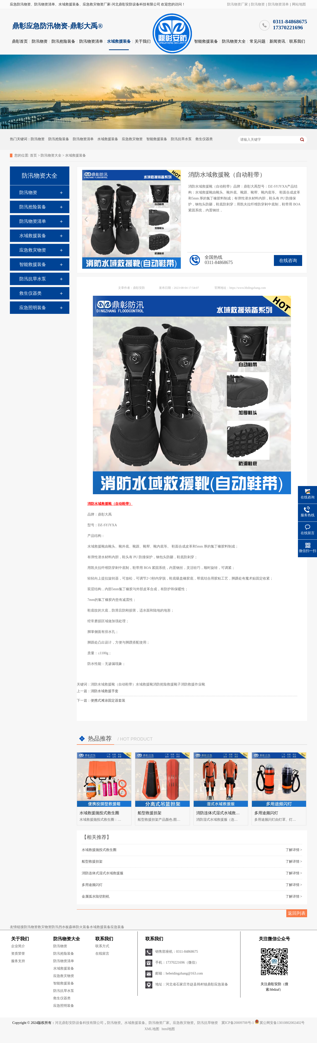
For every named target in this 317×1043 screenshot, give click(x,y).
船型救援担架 (149, 813)
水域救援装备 (119, 41)
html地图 (168, 1029)
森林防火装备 (79, 927)
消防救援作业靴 (193, 684)
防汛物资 (258, 4)
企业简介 (18, 946)
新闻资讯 (277, 41)
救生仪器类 (204, 139)
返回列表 (297, 913)
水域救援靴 (144, 684)
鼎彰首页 (20, 41)
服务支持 (18, 961)
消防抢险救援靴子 (167, 684)
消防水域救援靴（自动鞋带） (113, 684)
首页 (33, 155)
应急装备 (117, 927)
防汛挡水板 (60, 927)
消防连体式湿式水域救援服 (220, 813)
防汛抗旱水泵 (181, 139)
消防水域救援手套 (104, 691)
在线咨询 (288, 260)
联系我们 (297, 41)
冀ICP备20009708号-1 (237, 1023)
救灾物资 (45, 927)
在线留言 (102, 953)
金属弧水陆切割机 (95, 896)
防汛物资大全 (234, 41)
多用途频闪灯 (266, 813)
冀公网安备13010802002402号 (282, 1023)
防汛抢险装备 (63, 41)
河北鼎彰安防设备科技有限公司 (79, 1023)
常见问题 (257, 41)
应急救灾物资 (132, 139)
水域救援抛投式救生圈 (99, 813)
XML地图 (152, 1029)
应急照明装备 (32, 307)
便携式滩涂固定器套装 (108, 700)
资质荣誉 (18, 953)
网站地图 (299, 4)
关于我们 (143, 41)
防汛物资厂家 (237, 4)
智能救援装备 (206, 41)
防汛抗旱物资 (207, 1023)
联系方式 (102, 946)
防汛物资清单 (278, 4)
